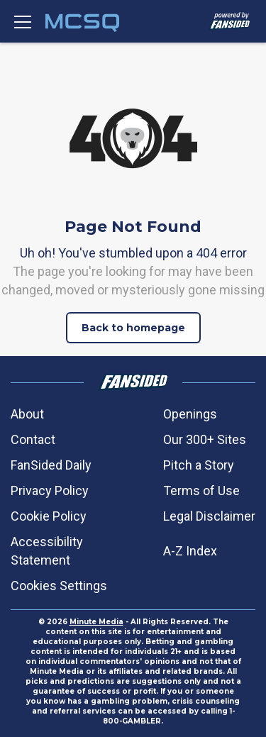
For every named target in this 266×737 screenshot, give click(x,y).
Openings (190, 413)
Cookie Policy (49, 516)
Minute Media (96, 621)
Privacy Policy (50, 490)
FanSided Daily (51, 465)
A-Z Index (190, 550)
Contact (33, 439)
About (27, 413)
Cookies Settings (59, 585)
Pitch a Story (198, 465)
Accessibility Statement (47, 550)
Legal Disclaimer (209, 516)
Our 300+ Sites (204, 439)
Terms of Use (201, 490)
